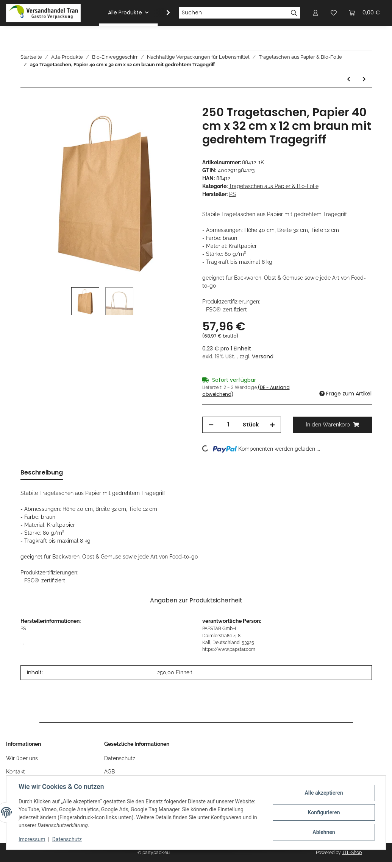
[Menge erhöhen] (272, 425)
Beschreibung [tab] (41, 472)
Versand (262, 356)
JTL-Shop (352, 852)
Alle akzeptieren (324, 793)
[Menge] (228, 425)
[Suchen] (233, 12)
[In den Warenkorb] (26, 101)
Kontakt (15, 772)
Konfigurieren (324, 812)
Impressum (32, 839)
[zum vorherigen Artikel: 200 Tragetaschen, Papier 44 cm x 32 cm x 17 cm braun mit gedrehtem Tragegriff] (348, 79)
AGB (109, 772)
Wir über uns (22, 758)
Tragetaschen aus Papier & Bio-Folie (274, 186)
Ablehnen (323, 832)
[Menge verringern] (211, 425)
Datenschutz (119, 758)
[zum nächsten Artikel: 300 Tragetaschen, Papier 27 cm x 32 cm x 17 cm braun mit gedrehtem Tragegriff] (364, 79)
